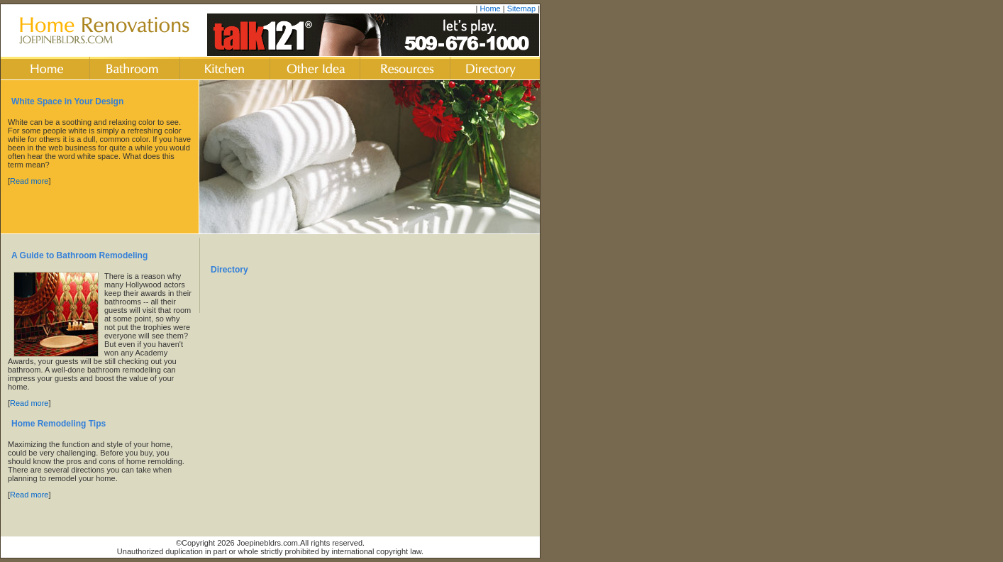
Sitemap (521, 8)
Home (490, 8)
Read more (29, 181)
